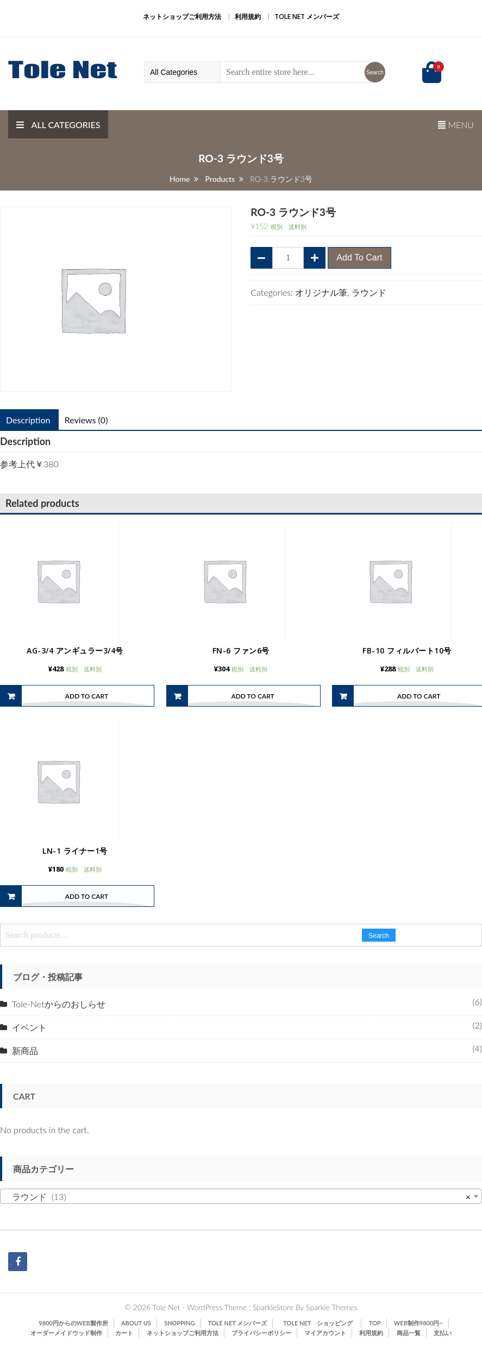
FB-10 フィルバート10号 (407, 654)
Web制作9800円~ (418, 1330)
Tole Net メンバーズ (306, 16)
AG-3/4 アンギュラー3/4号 (75, 654)
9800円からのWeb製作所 (73, 1330)
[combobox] (241, 1203)
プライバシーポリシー (261, 1340)
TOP (375, 1330)
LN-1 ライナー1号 (75, 858)
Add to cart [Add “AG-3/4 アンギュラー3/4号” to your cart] (86, 700)
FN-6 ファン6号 (241, 654)
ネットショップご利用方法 (182, 16)
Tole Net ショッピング (321, 1330)
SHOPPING (179, 1330)
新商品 (25, 1058)
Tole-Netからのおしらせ (58, 1011)
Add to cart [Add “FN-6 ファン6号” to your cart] (252, 700)
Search (378, 943)
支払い (443, 1340)
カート (124, 1340)
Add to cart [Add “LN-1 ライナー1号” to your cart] (86, 904)
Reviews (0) (86, 420)
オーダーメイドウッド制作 (66, 1340)
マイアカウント (325, 1340)
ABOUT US (136, 1330)
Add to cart (359, 257)
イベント (29, 1035)
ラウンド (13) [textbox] (238, 1204)
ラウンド (369, 292)
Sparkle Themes (332, 1314)
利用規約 (248, 16)
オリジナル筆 (321, 292)
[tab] (86, 420)
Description (28, 420)
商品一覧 (409, 1340)
